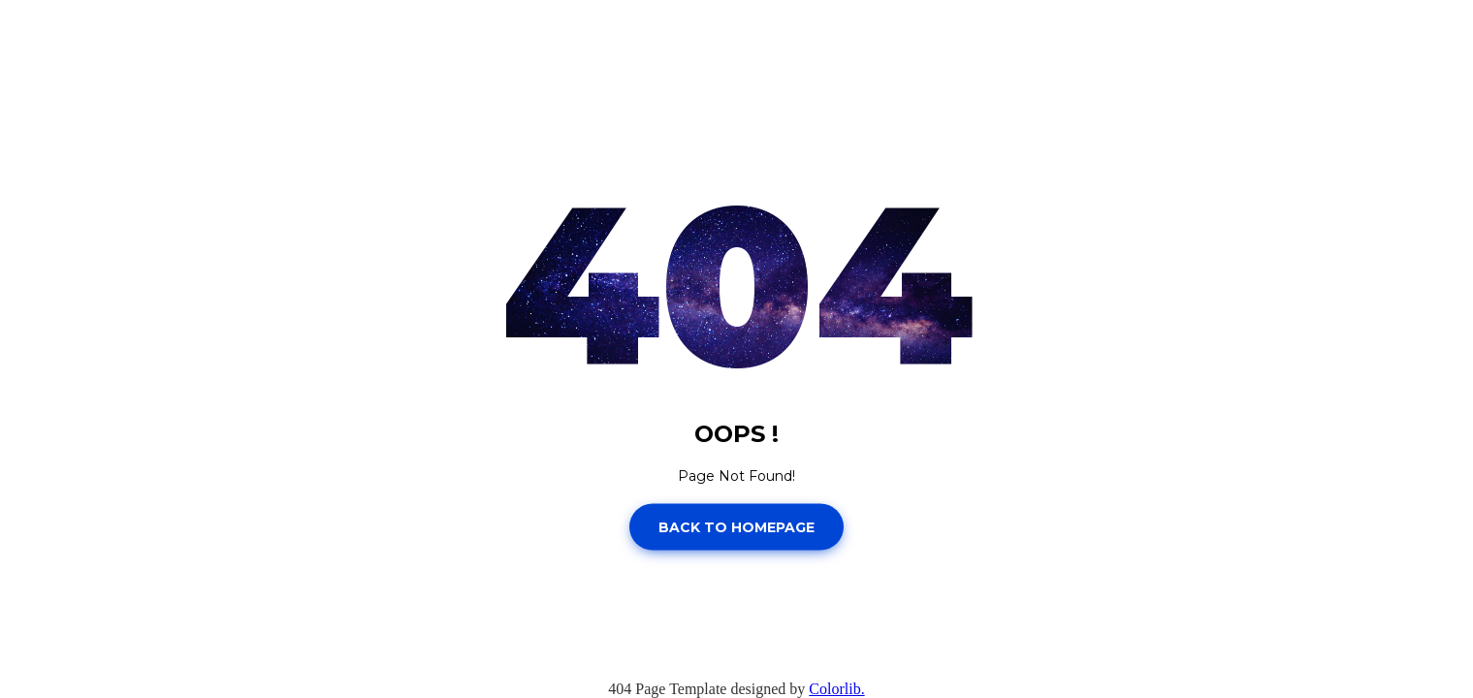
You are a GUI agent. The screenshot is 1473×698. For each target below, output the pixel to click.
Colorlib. (836, 689)
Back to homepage (736, 526)
